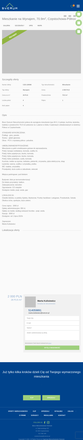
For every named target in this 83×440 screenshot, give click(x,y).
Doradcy (35, 414)
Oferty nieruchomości (18, 410)
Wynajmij (58, 410)
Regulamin (48, 414)
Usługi (70, 410)
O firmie (22, 414)
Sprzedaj (51, 397)
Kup (32, 397)
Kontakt (61, 414)
